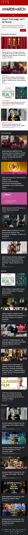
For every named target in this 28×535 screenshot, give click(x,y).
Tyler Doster (4, 525)
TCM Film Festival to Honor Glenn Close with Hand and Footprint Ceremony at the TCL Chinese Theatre (14, 383)
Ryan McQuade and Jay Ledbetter (8, 127)
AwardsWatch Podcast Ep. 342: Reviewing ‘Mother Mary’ (14, 487)
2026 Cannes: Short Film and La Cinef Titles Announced (14, 198)
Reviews (12, 531)
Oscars (3, 50)
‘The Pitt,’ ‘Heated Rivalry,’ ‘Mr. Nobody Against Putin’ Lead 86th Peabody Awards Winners (14, 330)
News (13, 529)
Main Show (4, 494)
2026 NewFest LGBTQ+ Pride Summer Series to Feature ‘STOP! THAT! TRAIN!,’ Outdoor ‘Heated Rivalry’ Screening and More (14, 68)
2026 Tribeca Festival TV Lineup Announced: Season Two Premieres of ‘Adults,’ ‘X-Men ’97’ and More (14, 221)
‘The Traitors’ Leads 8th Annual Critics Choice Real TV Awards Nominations (14, 93)
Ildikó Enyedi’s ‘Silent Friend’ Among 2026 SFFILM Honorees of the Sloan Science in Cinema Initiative (14, 304)
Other (21, 531)
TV (9, 228)
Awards (3, 311)
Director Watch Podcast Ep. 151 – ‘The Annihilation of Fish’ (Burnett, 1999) (14, 438)
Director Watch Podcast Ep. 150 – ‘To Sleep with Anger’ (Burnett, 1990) (14, 462)
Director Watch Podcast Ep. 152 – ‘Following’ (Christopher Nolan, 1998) (14, 115)
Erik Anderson (5, 58)
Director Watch (5, 122)
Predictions (23, 529)
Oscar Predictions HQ (7, 529)
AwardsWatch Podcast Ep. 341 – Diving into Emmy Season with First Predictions (14, 510)
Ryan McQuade (5, 500)
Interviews (17, 531)
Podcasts (11, 122)
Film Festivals (5, 75)
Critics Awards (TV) (6, 100)
